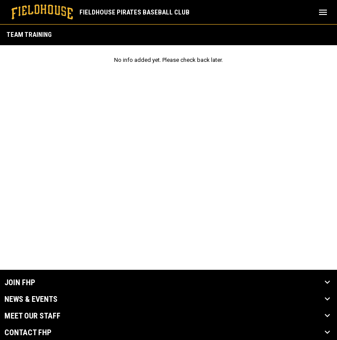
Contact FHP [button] (27, 332)
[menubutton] (323, 12)
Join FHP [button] (19, 282)
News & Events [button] (30, 299)
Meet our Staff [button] (32, 316)
